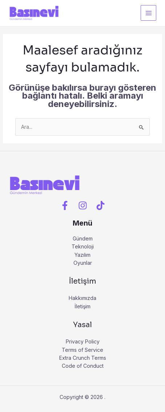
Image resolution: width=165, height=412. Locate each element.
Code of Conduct (83, 366)
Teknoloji (83, 246)
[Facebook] (64, 205)
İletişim (82, 306)
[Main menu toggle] (148, 13)
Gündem (83, 238)
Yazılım (82, 255)
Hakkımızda (82, 298)
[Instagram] (82, 205)
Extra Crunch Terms (82, 358)
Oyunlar (82, 263)
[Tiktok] (100, 205)
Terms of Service (82, 350)
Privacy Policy (83, 341)
